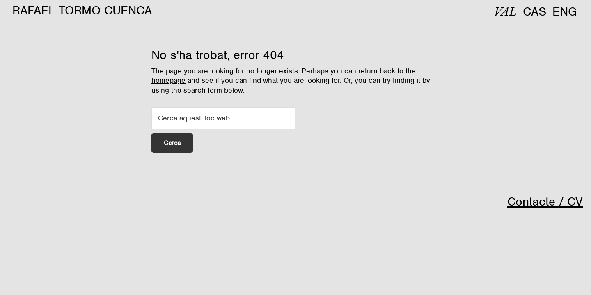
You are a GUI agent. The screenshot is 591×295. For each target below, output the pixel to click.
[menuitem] (505, 11)
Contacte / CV (545, 201)
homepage (168, 80)
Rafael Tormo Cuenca (82, 10)
